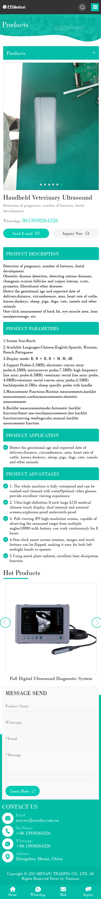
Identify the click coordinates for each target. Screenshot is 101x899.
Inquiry (88, 891)
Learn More (22, 791)
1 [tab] (41, 184)
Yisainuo (72, 878)
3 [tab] (49, 184)
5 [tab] (57, 184)
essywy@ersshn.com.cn (37, 820)
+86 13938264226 (33, 833)
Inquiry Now (76, 233)
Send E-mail (26, 233)
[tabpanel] (51, 126)
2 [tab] (45, 184)
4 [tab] (53, 184)
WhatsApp (37, 891)
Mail (63, 891)
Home (12, 891)
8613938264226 (40, 220)
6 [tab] (61, 184)
